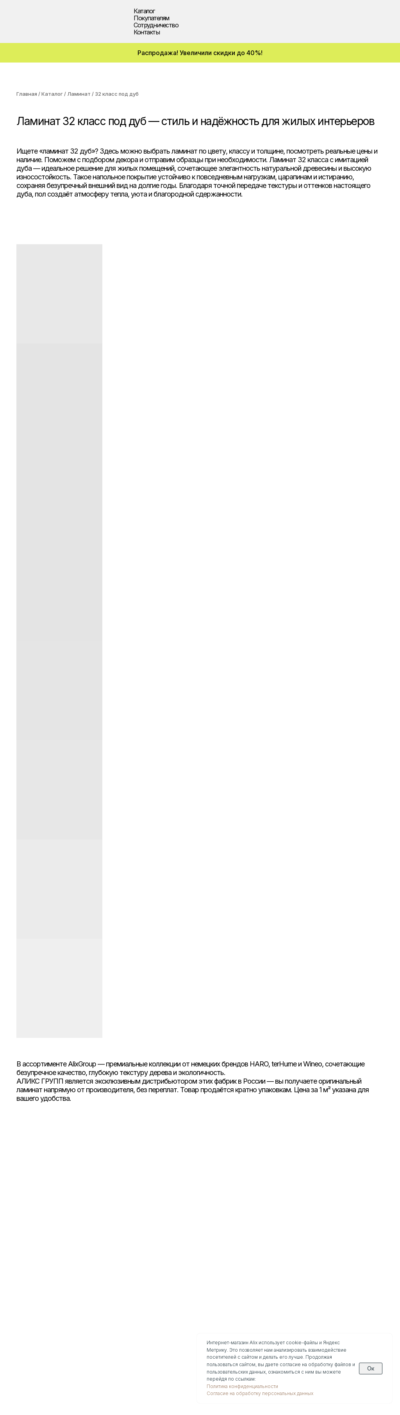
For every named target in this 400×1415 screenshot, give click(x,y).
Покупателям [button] (151, 18)
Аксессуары (35, 1255)
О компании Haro (126, 1274)
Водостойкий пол (44, 1246)
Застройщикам (215, 1218)
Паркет (27, 1199)
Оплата (109, 1209)
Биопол (28, 1237)
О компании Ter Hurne (134, 1293)
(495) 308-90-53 (47, 1312)
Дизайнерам (211, 1199)
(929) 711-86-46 (45, 1330)
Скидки (28, 1265)
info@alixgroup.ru (49, 1338)
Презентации (119, 1255)
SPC (22, 1218)
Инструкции (118, 1218)
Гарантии (113, 1227)
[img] (30, 20)
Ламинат (79, 94)
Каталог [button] (144, 11)
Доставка (113, 1199)
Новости (112, 1246)
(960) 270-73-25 (46, 1321)
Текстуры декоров (221, 1227)
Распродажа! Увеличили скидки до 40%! (200, 53)
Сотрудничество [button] (156, 25)
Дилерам (206, 1209)
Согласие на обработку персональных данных (260, 1393)
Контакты (146, 32)
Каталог (52, 94)
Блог (105, 1237)
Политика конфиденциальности (242, 1386)
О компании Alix (123, 1265)
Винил (26, 1227)
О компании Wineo (127, 1284)
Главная (26, 94)
